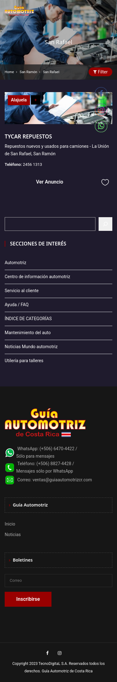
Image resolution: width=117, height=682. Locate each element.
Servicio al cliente (22, 290)
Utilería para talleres (24, 360)
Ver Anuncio (49, 182)
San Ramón (28, 72)
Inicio (10, 523)
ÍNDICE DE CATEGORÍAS (28, 318)
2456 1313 (32, 164)
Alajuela (19, 99)
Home (9, 72)
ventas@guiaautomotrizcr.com (62, 479)
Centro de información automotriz (37, 276)
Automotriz (15, 262)
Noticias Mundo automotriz (31, 346)
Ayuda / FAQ (17, 304)
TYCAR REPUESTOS (28, 136)
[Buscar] (105, 224)
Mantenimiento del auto (28, 332)
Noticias (13, 534)
